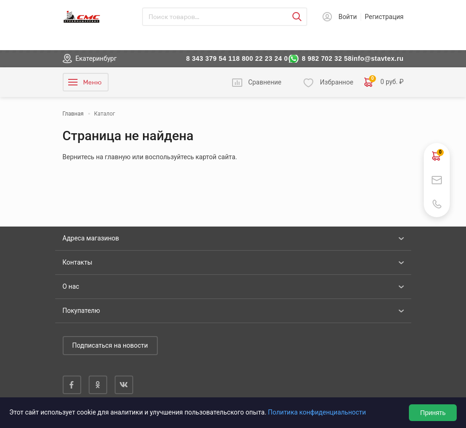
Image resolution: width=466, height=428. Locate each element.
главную (117, 157)
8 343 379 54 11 (211, 58)
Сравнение (265, 82)
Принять (433, 412)
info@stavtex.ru (378, 58)
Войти (347, 16)
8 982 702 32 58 (327, 58)
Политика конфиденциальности (317, 412)
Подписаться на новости (110, 345)
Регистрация (384, 16)
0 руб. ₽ (383, 82)
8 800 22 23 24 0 (262, 58)
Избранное (336, 82)
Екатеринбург (96, 58)
